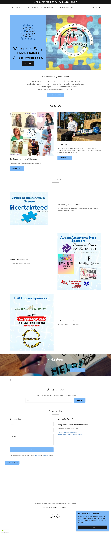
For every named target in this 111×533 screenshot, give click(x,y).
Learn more (17, 168)
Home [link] (12, 7)
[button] (74, 8)
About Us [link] (20, 7)
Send (32, 460)
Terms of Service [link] (46, 466)
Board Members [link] (32, 7)
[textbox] (47, 370)
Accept (92, 527)
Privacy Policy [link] (37, 466)
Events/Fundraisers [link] (49, 7)
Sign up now (78, 370)
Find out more (55, 95)
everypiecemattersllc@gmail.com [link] (67, 443)
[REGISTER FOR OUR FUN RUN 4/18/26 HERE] (55, 2)
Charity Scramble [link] (60, 518)
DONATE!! (28, 63)
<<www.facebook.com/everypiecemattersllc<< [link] (70, 445)
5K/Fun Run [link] (64, 7)
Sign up (80, 411)
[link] (96, 7)
